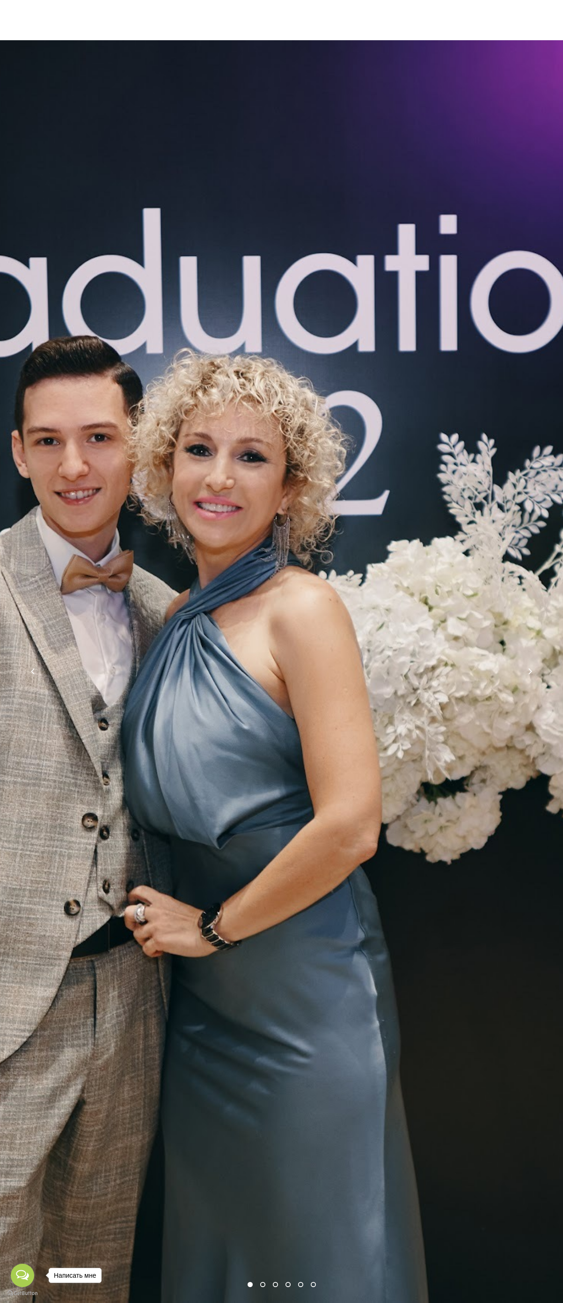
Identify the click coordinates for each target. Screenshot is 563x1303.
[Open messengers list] (22, 1275)
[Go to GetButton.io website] (22, 1293)
